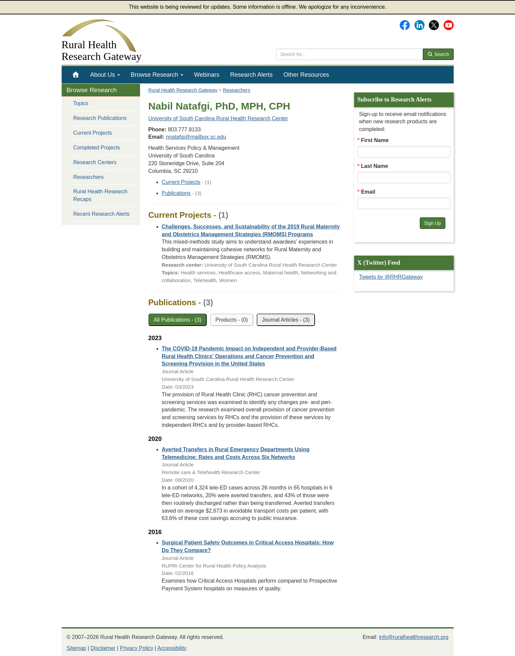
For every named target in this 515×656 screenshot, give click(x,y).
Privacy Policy (136, 648)
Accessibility (172, 648)
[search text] (349, 54)
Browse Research (157, 74)
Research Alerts (251, 74)
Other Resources (306, 74)
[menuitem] (76, 74)
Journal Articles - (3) (286, 320)
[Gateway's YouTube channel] (449, 24)
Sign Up (432, 223)
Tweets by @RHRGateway (391, 277)
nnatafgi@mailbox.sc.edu (196, 137)
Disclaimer (103, 648)
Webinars (206, 74)
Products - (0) (231, 320)
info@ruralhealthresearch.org (413, 637)
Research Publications (100, 118)
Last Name (374, 166)
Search (438, 54)
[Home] (76, 74)
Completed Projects (96, 147)
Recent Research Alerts (101, 214)
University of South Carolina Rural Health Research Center (218, 118)
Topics (80, 103)
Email (368, 192)
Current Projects (92, 133)
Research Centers (95, 162)
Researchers (88, 177)
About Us (105, 74)
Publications (176, 193)
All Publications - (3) (177, 320)
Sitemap (76, 648)
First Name (375, 140)
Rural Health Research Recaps (100, 195)
